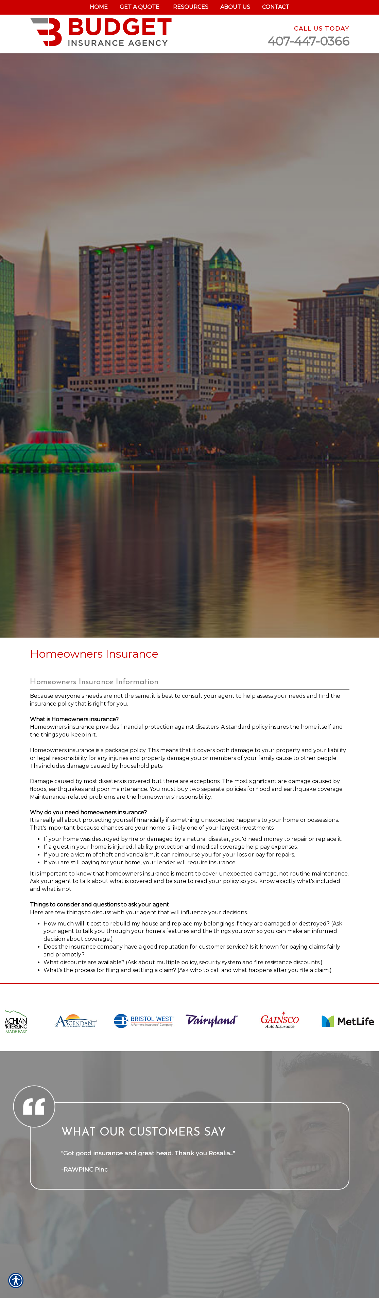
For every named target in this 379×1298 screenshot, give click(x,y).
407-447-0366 (308, 41)
